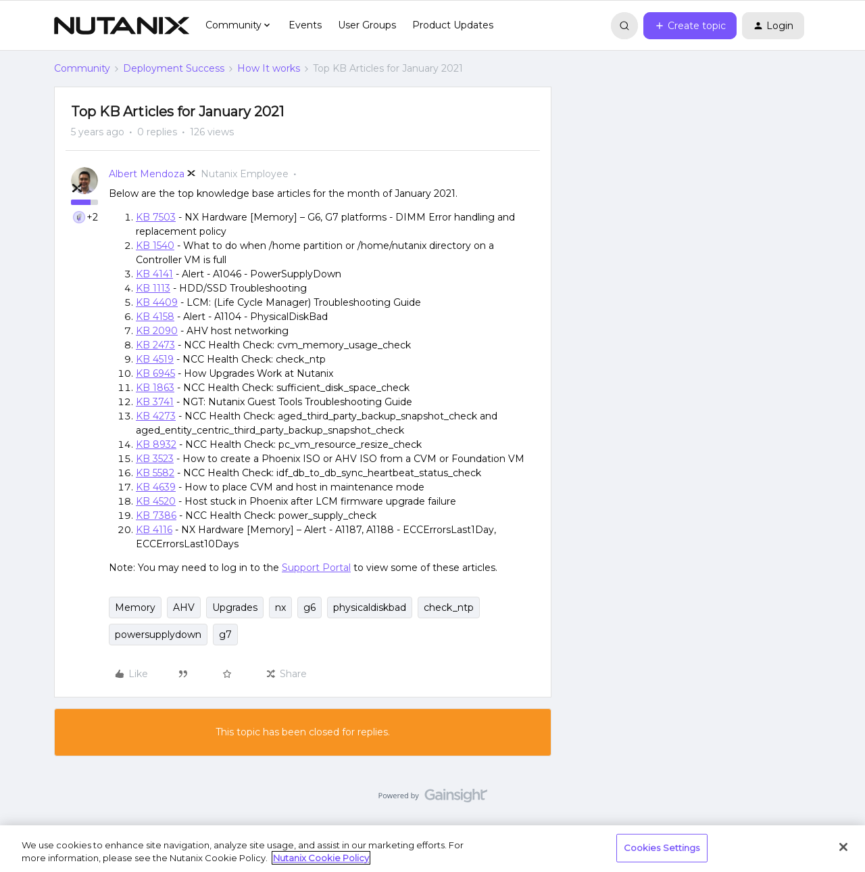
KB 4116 (154, 530)
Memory (135, 607)
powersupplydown (158, 634)
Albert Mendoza (146, 174)
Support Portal (316, 567)
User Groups (367, 25)
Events (305, 25)
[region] (432, 848)
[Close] (843, 847)
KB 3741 (155, 402)
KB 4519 (155, 359)
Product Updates (452, 25)
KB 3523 (155, 459)
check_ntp (449, 607)
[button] (690, 25)
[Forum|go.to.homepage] (121, 25)
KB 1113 (153, 288)
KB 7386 (156, 515)
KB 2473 (155, 345)
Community (82, 68)
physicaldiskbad (369, 607)
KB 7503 (156, 217)
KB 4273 (156, 416)
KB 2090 (157, 331)
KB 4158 (155, 317)
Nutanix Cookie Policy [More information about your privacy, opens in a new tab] (321, 857)
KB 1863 (155, 388)
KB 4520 (156, 501)
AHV (184, 607)
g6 (309, 607)
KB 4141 (154, 274)
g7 (225, 634)
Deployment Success (173, 68)
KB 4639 (156, 487)
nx (280, 607)
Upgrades (234, 607)
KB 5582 (155, 473)
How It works (268, 68)
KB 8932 (156, 444)
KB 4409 (157, 302)
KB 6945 (155, 373)
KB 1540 (155, 245)
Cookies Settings (662, 847)
